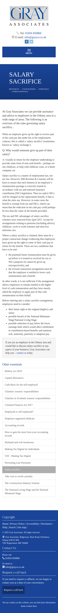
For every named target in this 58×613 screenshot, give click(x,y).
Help (4, 527)
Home (5, 523)
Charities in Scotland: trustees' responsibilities (27, 398)
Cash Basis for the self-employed (21, 384)
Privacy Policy (17, 523)
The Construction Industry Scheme (22, 483)
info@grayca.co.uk (35, 37)
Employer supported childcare (20, 418)
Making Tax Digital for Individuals (22, 449)
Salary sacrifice (12, 469)
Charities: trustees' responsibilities (22, 391)
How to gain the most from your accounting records (26, 434)
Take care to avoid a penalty (19, 476)
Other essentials (20, 91)
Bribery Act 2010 (13, 371)
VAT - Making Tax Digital (18, 456)
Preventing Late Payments (18, 462)
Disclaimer (46, 523)
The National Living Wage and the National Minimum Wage (26, 491)
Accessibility (32, 523)
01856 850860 (33, 33)
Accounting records (14, 425)
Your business (28, 89)
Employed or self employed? (19, 411)
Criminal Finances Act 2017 (19, 405)
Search (12, 527)
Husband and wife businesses (19, 442)
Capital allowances (14, 378)
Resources (14, 89)
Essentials (44, 89)
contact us (21, 353)
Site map (21, 527)
